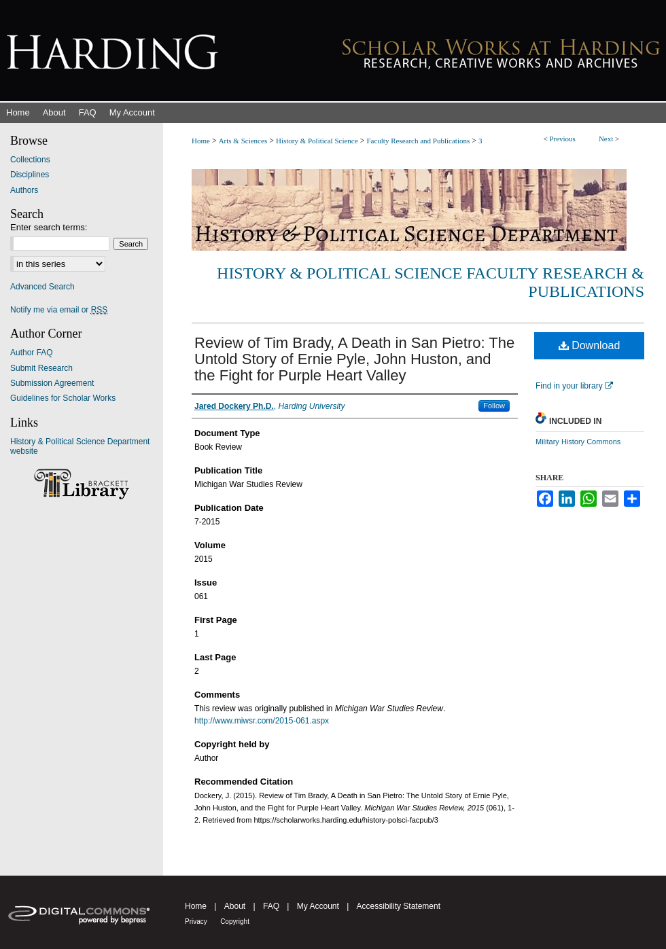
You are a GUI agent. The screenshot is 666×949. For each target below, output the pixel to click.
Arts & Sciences (243, 141)
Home (201, 141)
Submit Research (41, 368)
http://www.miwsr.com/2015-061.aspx (261, 721)
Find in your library (574, 386)
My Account (318, 906)
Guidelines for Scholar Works (63, 398)
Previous (562, 139)
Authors (24, 190)
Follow (494, 405)
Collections (30, 159)
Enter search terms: (48, 227)
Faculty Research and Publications (418, 141)
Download (589, 345)
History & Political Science (317, 141)
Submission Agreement (52, 383)
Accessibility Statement (398, 906)
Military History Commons (578, 441)
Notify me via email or (58, 310)
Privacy (196, 921)
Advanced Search (42, 286)
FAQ (271, 906)
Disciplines (29, 174)
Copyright (234, 921)
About (234, 906)
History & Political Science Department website (80, 446)
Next (606, 139)
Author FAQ (31, 352)
